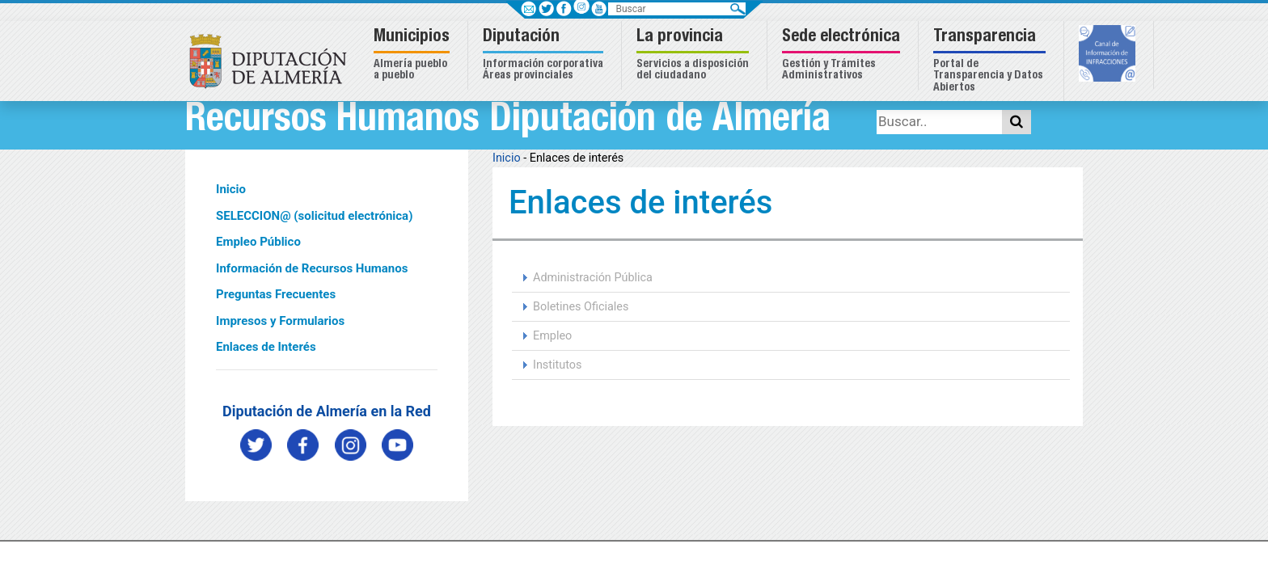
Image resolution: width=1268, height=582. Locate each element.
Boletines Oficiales (580, 307)
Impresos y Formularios (280, 321)
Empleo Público (258, 241)
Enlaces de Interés (266, 347)
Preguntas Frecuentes (276, 294)
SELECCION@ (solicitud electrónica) (314, 216)
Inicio (231, 189)
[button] (413, 55)
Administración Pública (593, 278)
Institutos (557, 365)
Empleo (552, 336)
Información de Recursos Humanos (312, 268)
